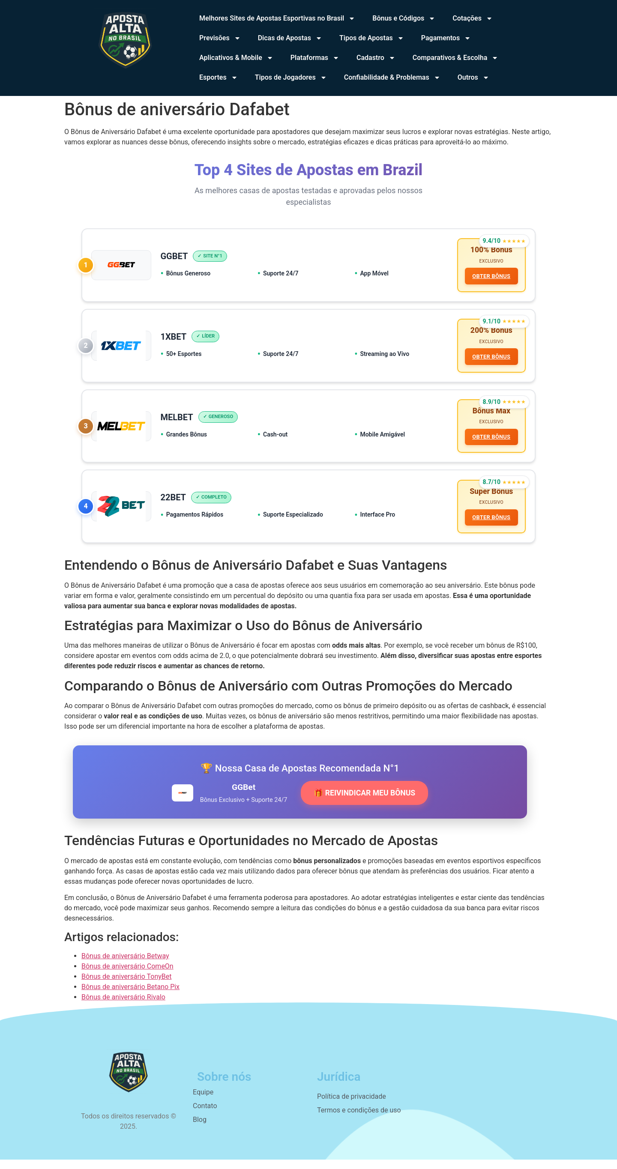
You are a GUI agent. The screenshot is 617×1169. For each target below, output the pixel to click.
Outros (473, 77)
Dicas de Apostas (290, 38)
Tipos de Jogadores (291, 77)
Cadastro (375, 58)
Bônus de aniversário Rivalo (123, 1006)
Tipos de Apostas (371, 38)
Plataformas (315, 58)
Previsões (220, 38)
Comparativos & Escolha (455, 58)
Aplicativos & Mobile (236, 58)
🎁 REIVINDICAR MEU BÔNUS (364, 802)
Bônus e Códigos (403, 18)
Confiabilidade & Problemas (392, 77)
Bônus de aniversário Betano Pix (130, 996)
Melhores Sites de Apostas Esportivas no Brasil (277, 18)
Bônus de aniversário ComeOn (127, 976)
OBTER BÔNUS (490, 277)
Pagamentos (446, 38)
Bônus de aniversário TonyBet (126, 986)
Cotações (472, 18)
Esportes (218, 77)
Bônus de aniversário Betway (125, 965)
